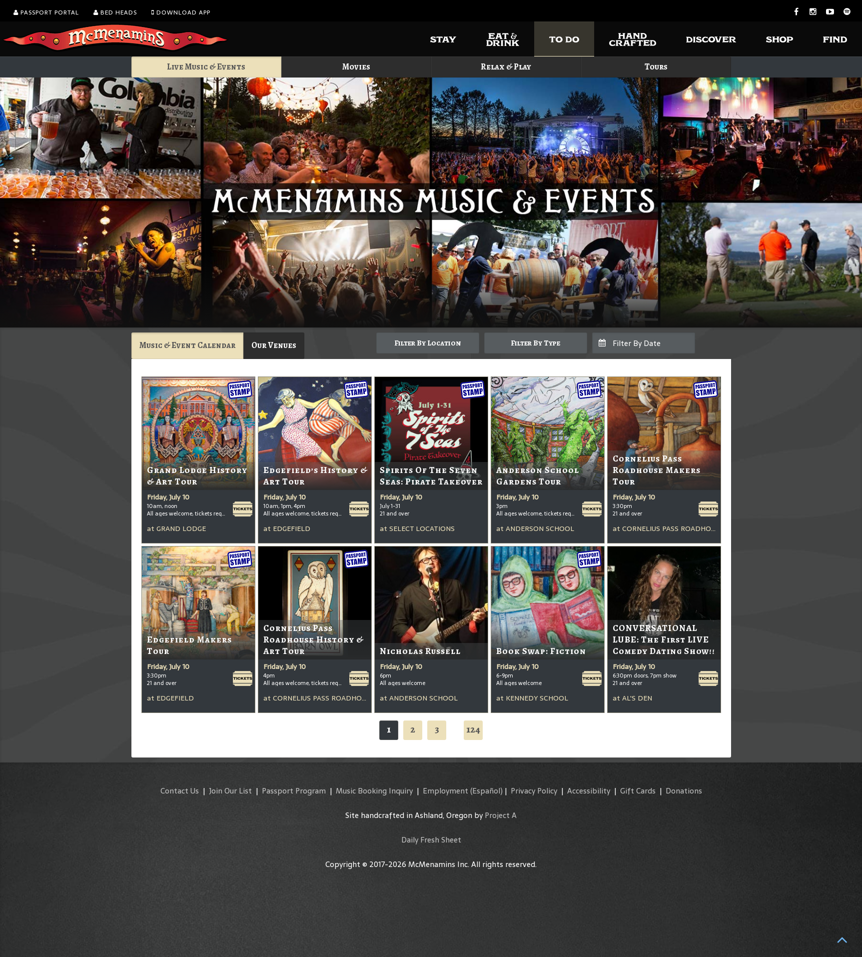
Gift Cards (638, 790)
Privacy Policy (534, 790)
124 (473, 729)
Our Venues (273, 345)
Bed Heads (115, 13)
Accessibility (588, 790)
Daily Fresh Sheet (431, 840)
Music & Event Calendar (187, 345)
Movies (356, 66)
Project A (501, 815)
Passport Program (294, 790)
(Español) (486, 790)
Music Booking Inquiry (374, 790)
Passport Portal (46, 13)
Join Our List (230, 790)
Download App (180, 13)
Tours (656, 66)
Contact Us (179, 790)
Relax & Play (506, 66)
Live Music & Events (206, 66)
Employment (445, 790)
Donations (684, 790)
